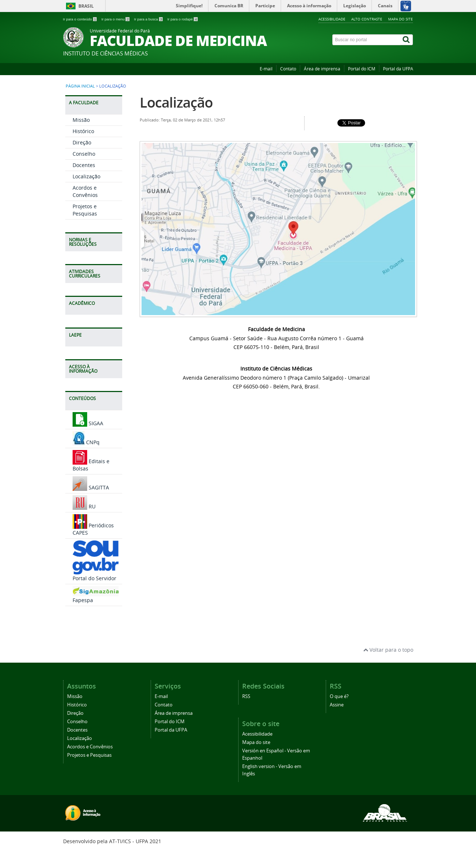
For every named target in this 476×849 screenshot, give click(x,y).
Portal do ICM (361, 69)
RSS (246, 696)
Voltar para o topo (388, 649)
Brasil (86, 6)
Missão (81, 119)
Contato (288, 69)
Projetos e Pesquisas (85, 210)
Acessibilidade (331, 19)
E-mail (266, 69)
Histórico (83, 131)
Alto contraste (366, 19)
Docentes (84, 165)
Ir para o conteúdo (80, 19)
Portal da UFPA (398, 69)
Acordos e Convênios (85, 191)
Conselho (84, 153)
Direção (82, 142)
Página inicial (80, 86)
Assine (337, 705)
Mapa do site (400, 19)
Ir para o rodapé (182, 19)
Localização (86, 176)
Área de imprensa (322, 69)
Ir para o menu (116, 19)
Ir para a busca (149, 19)
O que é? (339, 696)
